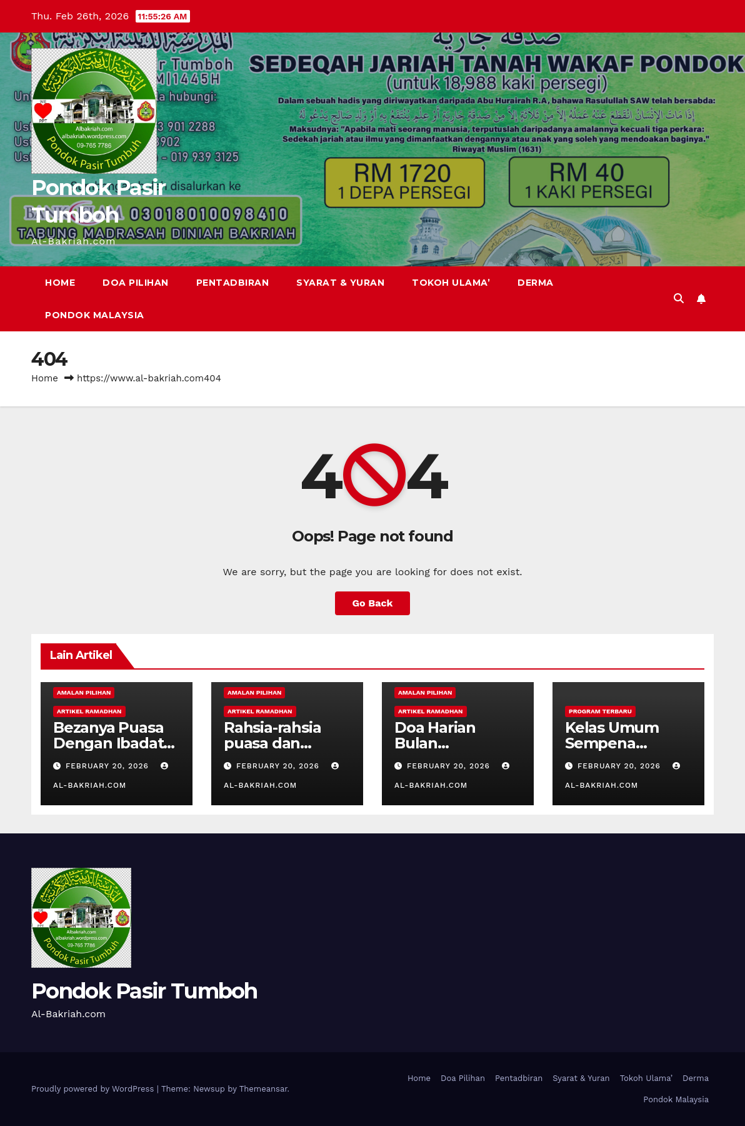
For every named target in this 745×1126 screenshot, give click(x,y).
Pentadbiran (232, 282)
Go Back (372, 603)
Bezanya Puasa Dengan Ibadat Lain (108, 743)
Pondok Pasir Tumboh (144, 991)
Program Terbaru (600, 711)
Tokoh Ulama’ (451, 282)
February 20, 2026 (109, 766)
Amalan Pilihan (84, 692)
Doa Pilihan (135, 282)
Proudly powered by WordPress (94, 1088)
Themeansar (263, 1088)
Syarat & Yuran (340, 282)
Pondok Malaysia (94, 315)
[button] (679, 298)
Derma (536, 282)
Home (60, 282)
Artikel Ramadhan (89, 711)
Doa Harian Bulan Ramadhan (435, 743)
